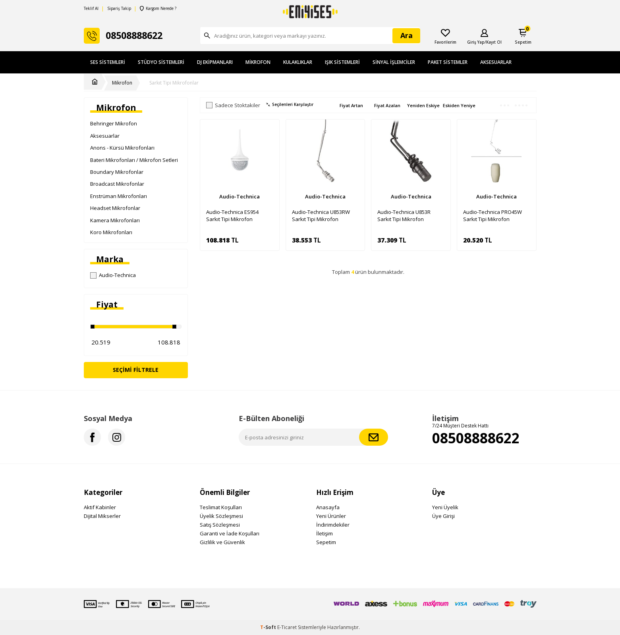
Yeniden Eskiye (423, 105)
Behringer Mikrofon (113, 123)
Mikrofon (257, 62)
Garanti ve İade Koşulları (229, 533)
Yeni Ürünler (331, 516)
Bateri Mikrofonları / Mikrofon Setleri (134, 160)
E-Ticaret (287, 627)
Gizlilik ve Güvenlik (222, 542)
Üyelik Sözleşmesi (221, 516)
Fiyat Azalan (387, 105)
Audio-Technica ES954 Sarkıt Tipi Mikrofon (232, 215)
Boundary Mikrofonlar (116, 171)
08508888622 (476, 438)
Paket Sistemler (447, 62)
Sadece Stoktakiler (233, 105)
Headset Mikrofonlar (115, 208)
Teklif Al (91, 8)
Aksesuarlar (496, 62)
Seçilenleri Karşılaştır (289, 104)
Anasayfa (328, 507)
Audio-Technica (113, 275)
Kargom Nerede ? (158, 8)
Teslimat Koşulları (221, 507)
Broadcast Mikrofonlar (117, 183)
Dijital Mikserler (102, 516)
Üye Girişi (443, 516)
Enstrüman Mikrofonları (118, 196)
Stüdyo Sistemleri (161, 62)
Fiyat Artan (351, 105)
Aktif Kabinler (100, 507)
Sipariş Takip (119, 8)
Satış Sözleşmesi (220, 524)
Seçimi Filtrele (135, 369)
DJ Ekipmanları (215, 62)
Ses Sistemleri (107, 62)
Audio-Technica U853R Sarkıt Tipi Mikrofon (404, 215)
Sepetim (326, 542)
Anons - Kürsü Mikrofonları (122, 147)
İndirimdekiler (333, 524)
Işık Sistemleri (342, 62)
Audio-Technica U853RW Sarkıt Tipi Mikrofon (321, 215)
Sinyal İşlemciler (394, 62)
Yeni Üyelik (445, 507)
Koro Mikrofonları (111, 232)
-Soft (268, 627)
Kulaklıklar (297, 62)
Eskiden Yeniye (459, 105)
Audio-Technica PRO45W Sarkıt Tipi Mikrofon (492, 215)
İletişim (324, 533)
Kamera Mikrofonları (115, 220)
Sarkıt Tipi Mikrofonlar (174, 83)
